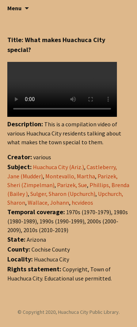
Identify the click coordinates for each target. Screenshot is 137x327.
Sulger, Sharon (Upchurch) (62, 193)
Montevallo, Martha (70, 176)
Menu (14, 8)
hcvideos (82, 202)
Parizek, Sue (72, 185)
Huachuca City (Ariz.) (58, 167)
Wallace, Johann (48, 202)
